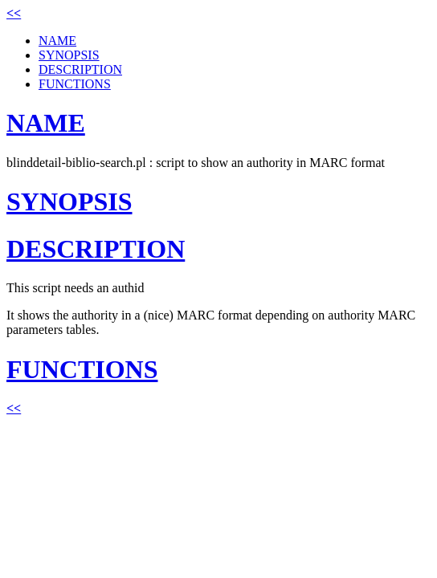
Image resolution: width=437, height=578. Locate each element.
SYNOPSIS (69, 55)
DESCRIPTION (80, 69)
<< (13, 13)
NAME (57, 40)
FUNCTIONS (75, 84)
